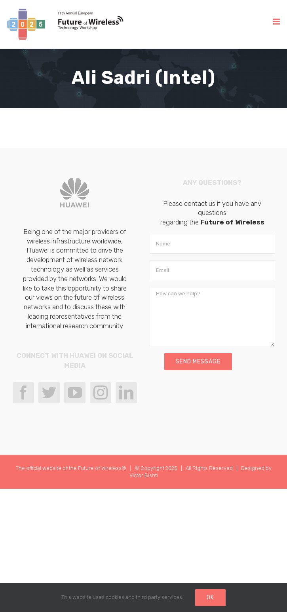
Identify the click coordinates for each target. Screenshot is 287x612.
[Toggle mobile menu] (277, 21)
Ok (210, 597)
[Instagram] (100, 392)
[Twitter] (49, 392)
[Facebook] (23, 392)
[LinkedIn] (126, 392)
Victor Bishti (143, 475)
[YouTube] (75, 392)
